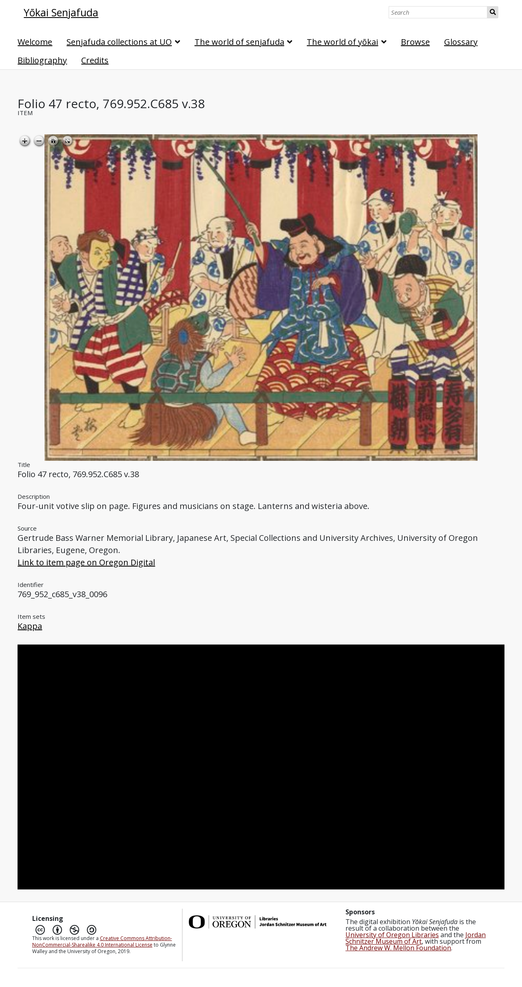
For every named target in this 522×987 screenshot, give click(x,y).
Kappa (30, 625)
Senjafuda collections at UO (119, 41)
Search (492, 12)
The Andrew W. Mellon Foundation (398, 947)
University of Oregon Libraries (392, 934)
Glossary (461, 41)
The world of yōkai (342, 41)
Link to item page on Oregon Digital (86, 562)
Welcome (35, 41)
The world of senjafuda (239, 41)
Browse (415, 41)
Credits (94, 60)
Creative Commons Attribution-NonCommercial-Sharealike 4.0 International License (102, 941)
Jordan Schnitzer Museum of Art (415, 938)
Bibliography (42, 60)
